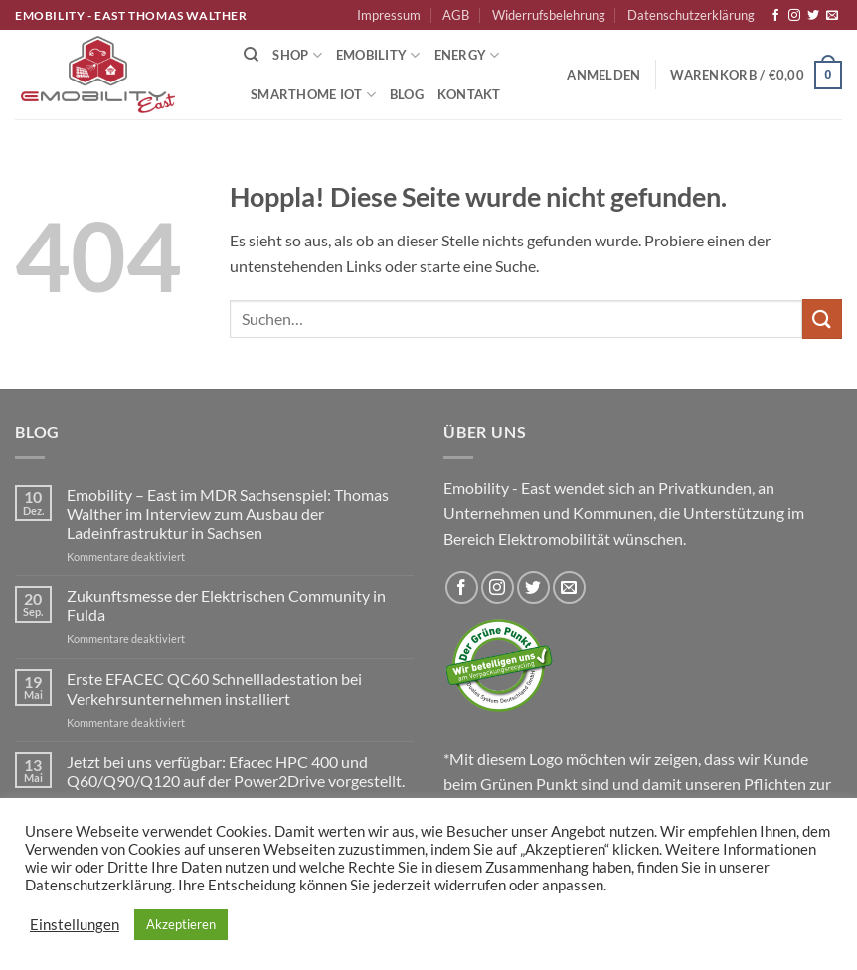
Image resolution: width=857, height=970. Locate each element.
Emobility (378, 55)
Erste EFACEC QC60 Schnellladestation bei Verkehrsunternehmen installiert (214, 688)
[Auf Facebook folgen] (775, 16)
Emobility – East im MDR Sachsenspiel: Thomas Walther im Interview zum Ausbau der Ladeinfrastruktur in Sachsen (228, 513)
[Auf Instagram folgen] (794, 16)
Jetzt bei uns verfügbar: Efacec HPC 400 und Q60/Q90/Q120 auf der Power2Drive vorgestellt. (236, 771)
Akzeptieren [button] (181, 924)
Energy (467, 55)
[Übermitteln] (822, 318)
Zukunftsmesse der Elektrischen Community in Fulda (226, 605)
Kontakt (469, 94)
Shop (296, 55)
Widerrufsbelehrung (548, 15)
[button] (603, 74)
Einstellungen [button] (74, 924)
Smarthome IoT (313, 94)
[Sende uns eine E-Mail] (832, 16)
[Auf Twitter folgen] (813, 16)
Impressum (389, 15)
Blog (407, 94)
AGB (455, 15)
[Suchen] (251, 55)
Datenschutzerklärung (691, 15)
